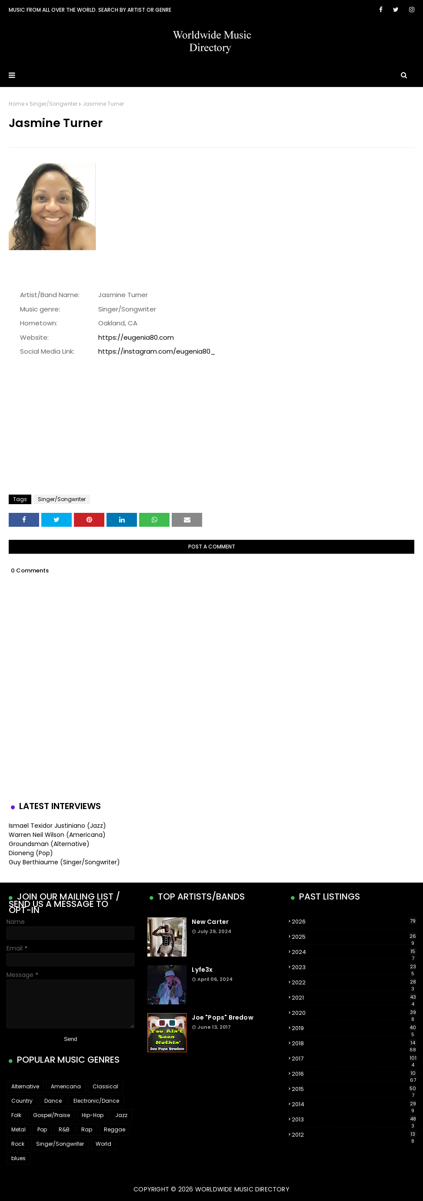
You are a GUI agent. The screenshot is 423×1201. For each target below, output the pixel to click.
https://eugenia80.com (136, 337)
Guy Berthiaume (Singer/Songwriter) (64, 862)
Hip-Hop (92, 1115)
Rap (86, 1129)
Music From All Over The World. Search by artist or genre (90, 9)
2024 (354, 952)
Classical (105, 1086)
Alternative (25, 1086)
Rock (17, 1143)
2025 (354, 937)
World (103, 1143)
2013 (354, 1119)
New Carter (210, 921)
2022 (354, 982)
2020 (354, 1013)
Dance (53, 1100)
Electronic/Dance (96, 1100)
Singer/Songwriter (53, 103)
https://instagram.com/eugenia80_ (156, 351)
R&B (64, 1129)
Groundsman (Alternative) (49, 844)
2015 (354, 1089)
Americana (66, 1086)
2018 (354, 1043)
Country (22, 1100)
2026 (354, 921)
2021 (354, 998)
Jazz (121, 1115)
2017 (354, 1058)
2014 (354, 1104)
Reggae (114, 1129)
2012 (354, 1135)
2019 (354, 1028)
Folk (16, 1115)
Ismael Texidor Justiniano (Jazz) (57, 825)
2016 (354, 1074)
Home (16, 103)
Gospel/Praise (51, 1115)
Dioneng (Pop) (31, 853)
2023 (354, 967)
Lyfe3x (202, 969)
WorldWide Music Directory (242, 1189)
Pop (42, 1129)
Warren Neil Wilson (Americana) (57, 834)
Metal (18, 1129)
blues (18, 1158)
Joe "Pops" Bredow (222, 1017)
